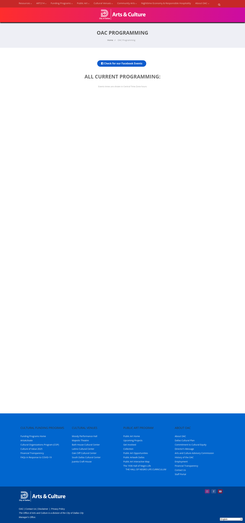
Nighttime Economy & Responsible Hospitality (166, 3)
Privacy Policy (58, 509)
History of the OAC (184, 457)
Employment (181, 461)
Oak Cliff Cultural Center (84, 453)
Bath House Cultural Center (86, 444)
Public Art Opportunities (135, 453)
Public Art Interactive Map (136, 461)
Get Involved (129, 444)
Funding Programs (62, 3)
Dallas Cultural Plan (185, 440)
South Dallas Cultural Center (86, 457)
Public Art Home (131, 436)
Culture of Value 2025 (31, 448)
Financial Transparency (32, 453)
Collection (128, 448)
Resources (25, 3)
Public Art (83, 3)
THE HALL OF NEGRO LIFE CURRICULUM (146, 469)
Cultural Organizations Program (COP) (39, 444)
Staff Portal (180, 474)
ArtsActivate (26, 440)
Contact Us (180, 470)
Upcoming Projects (132, 440)
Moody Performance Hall (84, 436)
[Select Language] (231, 519)
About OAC (202, 3)
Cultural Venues (103, 3)
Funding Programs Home (33, 436)
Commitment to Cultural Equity (190, 444)
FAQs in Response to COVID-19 (36, 457)
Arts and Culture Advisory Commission (194, 453)
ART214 (41, 3)
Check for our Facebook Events (121, 63)
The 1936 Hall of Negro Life (137, 465)
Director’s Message (184, 448)
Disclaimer (43, 509)
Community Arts (127, 3)
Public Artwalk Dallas (133, 457)
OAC (21, 509)
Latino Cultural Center (83, 448)
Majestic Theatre (80, 440)
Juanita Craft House (82, 461)
